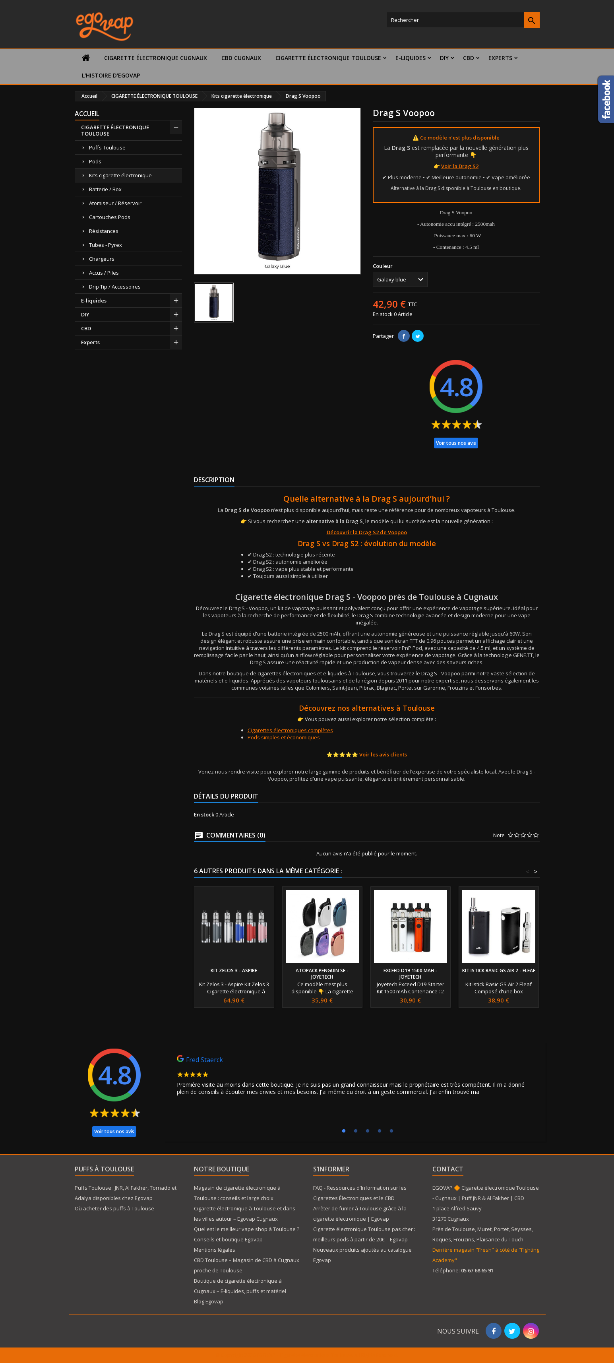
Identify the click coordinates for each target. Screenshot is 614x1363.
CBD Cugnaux (241, 58)
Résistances (103, 231)
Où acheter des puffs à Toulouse (114, 1208)
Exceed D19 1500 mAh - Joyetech (410, 973)
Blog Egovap (208, 1301)
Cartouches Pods (109, 217)
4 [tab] (380, 1131)
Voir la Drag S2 (459, 166)
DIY (444, 58)
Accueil (87, 113)
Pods (95, 161)
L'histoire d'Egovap (111, 75)
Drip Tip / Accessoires (115, 286)
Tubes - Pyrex (105, 244)
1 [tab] (344, 1131)
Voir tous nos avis (456, 443)
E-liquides (410, 58)
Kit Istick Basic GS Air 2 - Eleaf (498, 970)
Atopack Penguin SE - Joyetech (322, 973)
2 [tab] (356, 1131)
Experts (500, 58)
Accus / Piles (104, 272)
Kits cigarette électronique (120, 175)
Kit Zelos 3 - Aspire (234, 970)
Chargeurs (101, 258)
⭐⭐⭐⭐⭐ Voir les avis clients (366, 754)
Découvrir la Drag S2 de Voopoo (367, 532)
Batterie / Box (105, 189)
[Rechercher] (463, 20)
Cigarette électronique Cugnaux (155, 58)
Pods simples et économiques (284, 737)
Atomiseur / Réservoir (115, 203)
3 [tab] (368, 1131)
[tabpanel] (355, 1077)
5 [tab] (391, 1131)
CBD (468, 58)
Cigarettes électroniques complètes (290, 730)
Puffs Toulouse (107, 147)
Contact (447, 1169)
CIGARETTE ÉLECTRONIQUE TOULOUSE (328, 58)
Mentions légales (214, 1249)
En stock (383, 314)
